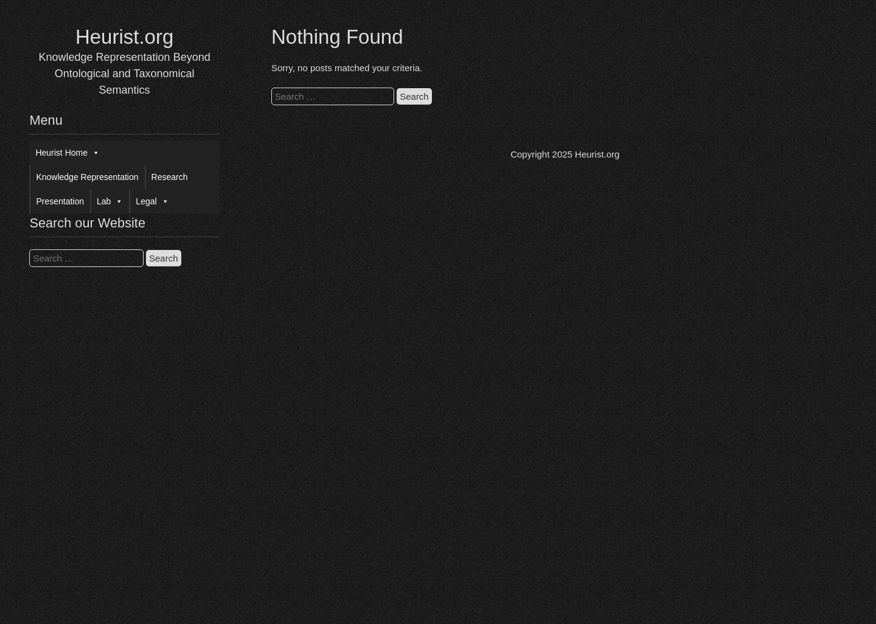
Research (169, 177)
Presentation (60, 201)
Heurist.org (124, 37)
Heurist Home (67, 152)
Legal (152, 201)
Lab (110, 201)
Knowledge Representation (87, 177)
